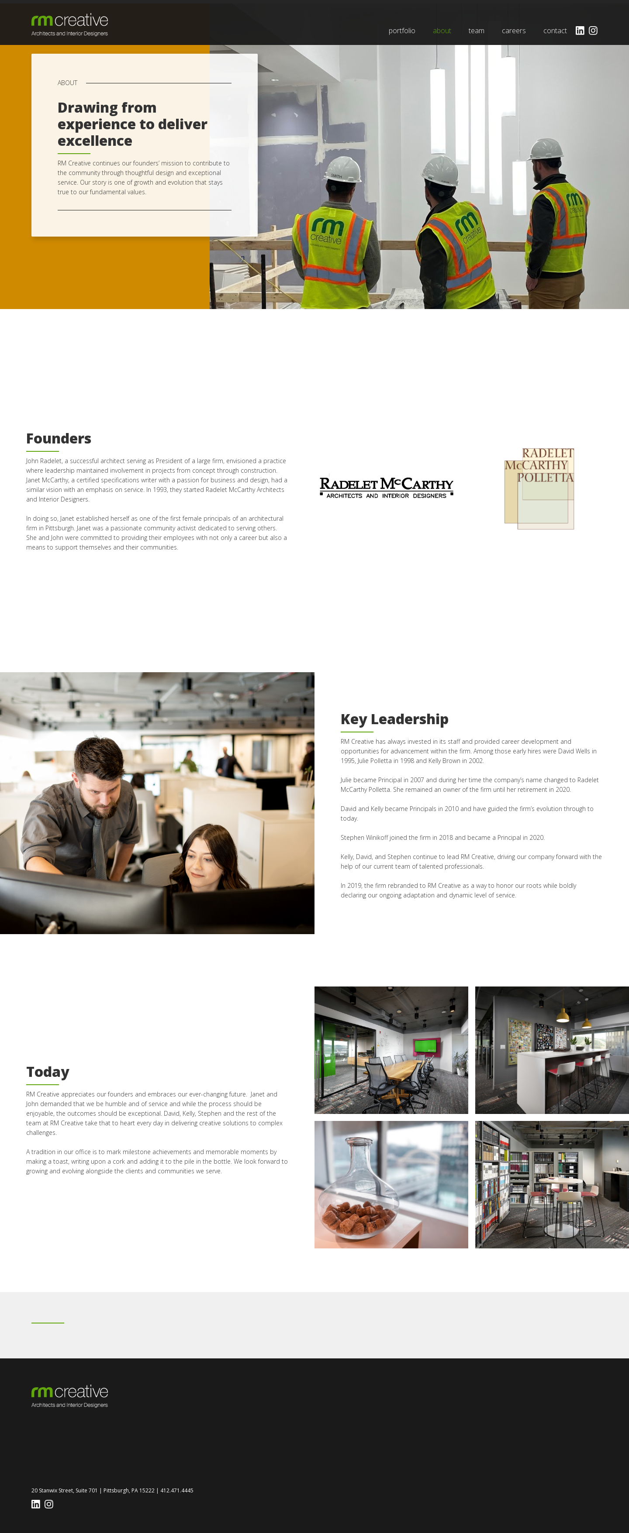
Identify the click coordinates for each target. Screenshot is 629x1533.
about (442, 30)
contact (555, 30)
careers (514, 30)
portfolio (402, 30)
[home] (69, 24)
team (476, 30)
